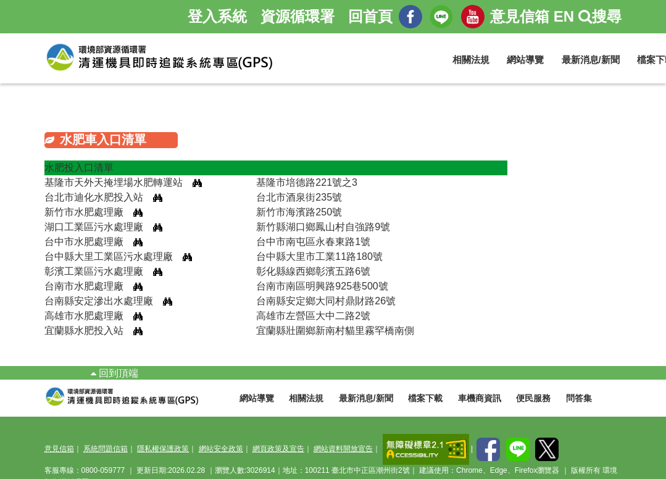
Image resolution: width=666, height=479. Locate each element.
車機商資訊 (479, 398)
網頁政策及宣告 (278, 448)
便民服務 (533, 398)
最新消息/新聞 (591, 59)
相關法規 (470, 59)
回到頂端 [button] (114, 373)
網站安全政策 (221, 448)
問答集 (579, 398)
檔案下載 (425, 398)
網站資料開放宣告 (343, 448)
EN (564, 16)
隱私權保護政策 (163, 448)
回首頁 (370, 16)
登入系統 (217, 16)
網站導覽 (525, 59)
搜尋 (600, 16)
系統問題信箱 (105, 448)
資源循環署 (297, 16)
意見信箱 (519, 16)
